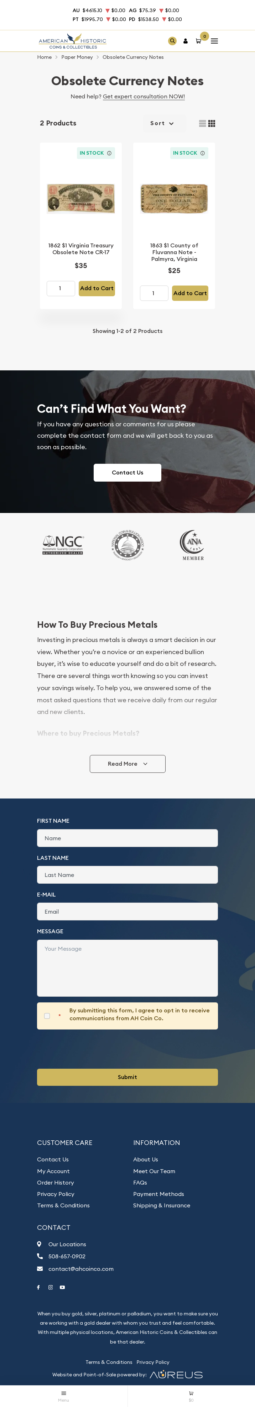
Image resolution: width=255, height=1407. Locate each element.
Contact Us (127, 472)
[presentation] (91, 1049)
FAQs (140, 1182)
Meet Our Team (154, 1171)
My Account (53, 1171)
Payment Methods (158, 1193)
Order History (55, 1182)
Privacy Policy (55, 1193)
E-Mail (46, 894)
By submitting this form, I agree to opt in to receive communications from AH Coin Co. (139, 1014)
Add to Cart (97, 288)
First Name (53, 821)
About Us (145, 1159)
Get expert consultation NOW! (144, 96)
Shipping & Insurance (161, 1205)
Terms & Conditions (63, 1205)
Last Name (53, 858)
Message (50, 931)
